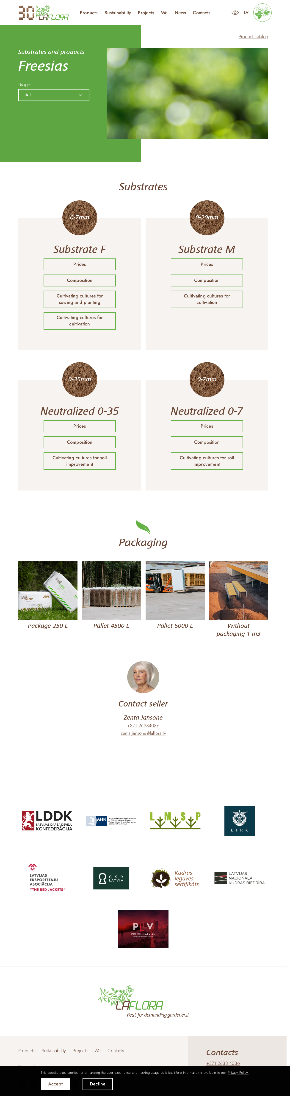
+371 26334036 (143, 726)
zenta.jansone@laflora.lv (143, 733)
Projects (146, 13)
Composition (79, 280)
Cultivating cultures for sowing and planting (80, 299)
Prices (79, 264)
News (180, 13)
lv (246, 12)
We (164, 13)
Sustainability (118, 13)
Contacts (201, 13)
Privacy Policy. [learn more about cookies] (238, 1072)
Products (89, 13)
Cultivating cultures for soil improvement (79, 461)
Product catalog (253, 36)
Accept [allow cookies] (55, 1084)
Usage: (24, 84)
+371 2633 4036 (223, 1063)
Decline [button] (97, 1084)
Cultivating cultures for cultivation (80, 320)
